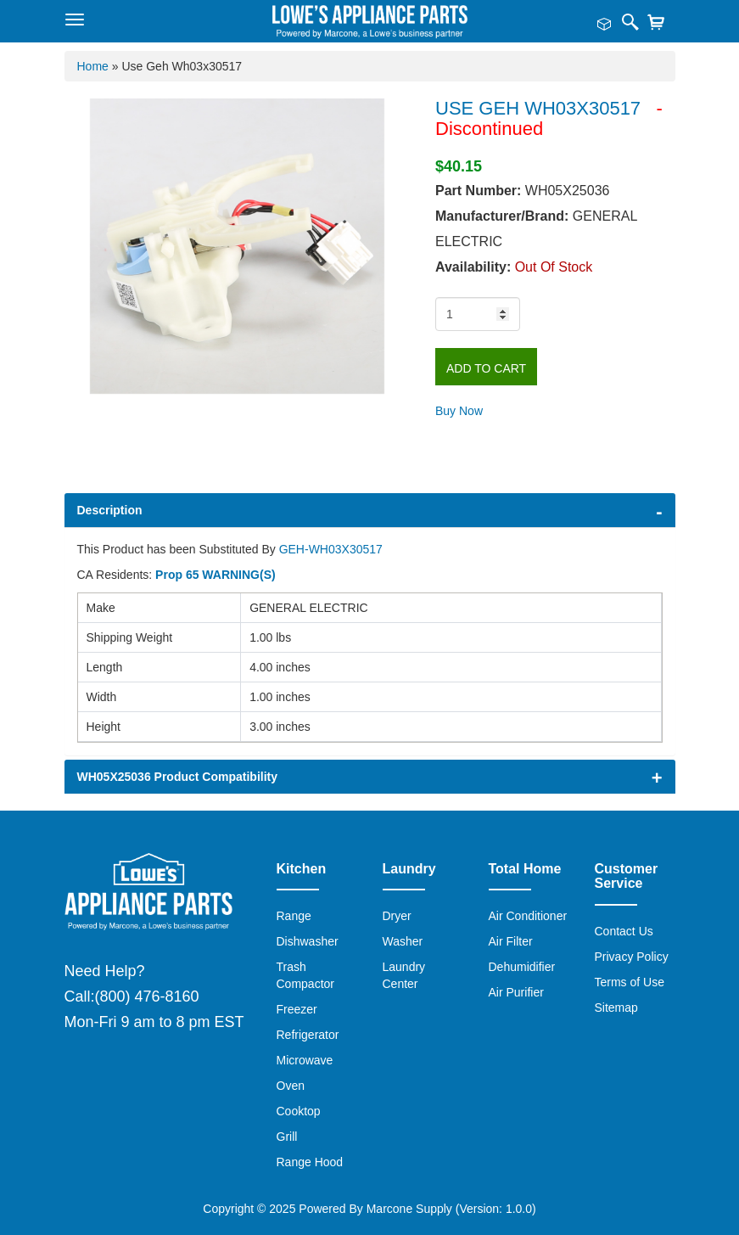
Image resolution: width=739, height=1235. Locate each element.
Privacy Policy (632, 956)
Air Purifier (516, 992)
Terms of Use (629, 982)
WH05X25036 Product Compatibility (177, 776)
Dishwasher (308, 941)
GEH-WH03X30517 (331, 549)
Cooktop (299, 1111)
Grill (287, 1136)
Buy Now (459, 411)
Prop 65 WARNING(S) (215, 574)
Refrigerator (308, 1034)
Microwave (305, 1060)
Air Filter (511, 941)
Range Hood (310, 1162)
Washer (403, 941)
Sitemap (616, 1007)
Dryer (397, 916)
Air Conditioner (528, 916)
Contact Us (624, 931)
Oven (291, 1085)
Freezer (297, 1009)
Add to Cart (486, 368)
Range (294, 916)
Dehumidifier (522, 967)
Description (110, 510)
